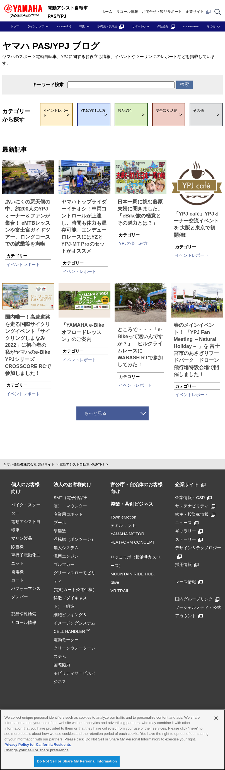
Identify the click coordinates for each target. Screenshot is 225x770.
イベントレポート (23, 264)
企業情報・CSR (193, 497)
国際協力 (62, 664)
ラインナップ (35, 26)
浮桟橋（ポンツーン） (74, 539)
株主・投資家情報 (195, 514)
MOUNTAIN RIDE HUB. (132, 574)
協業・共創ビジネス (131, 504)
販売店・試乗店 (111, 26)
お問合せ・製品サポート (162, 11)
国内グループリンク (197, 599)
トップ (15, 26)
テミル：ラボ (123, 525)
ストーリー (189, 539)
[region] (112, 739)
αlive (114, 582)
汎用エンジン (66, 556)
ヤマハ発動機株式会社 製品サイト (28, 464)
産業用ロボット (68, 514)
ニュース (187, 522)
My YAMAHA (191, 26)
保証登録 (166, 26)
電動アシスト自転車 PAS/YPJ (81, 464)
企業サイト (198, 11)
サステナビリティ (195, 505)
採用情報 (187, 564)
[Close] (216, 718)
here (193, 728)
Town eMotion (123, 517)
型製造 (60, 531)
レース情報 (189, 581)
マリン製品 (21, 538)
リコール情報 (127, 11)
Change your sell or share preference (36, 750)
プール (60, 522)
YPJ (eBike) (64, 26)
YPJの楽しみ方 (133, 243)
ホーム (106, 11)
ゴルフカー (64, 564)
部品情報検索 (23, 614)
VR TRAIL (119, 590)
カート (17, 580)
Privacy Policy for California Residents (37, 744)
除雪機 (17, 546)
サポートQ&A (140, 26)
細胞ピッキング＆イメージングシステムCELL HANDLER (74, 623)
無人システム (66, 547)
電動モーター (66, 639)
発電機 (17, 571)
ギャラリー (189, 531)
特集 (82, 26)
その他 (211, 26)
